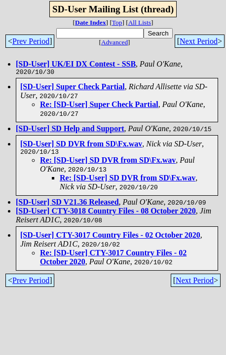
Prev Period (30, 41)
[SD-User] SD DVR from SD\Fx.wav (81, 145)
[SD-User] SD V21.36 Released (67, 205)
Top (117, 22)
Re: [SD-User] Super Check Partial (99, 106)
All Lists (139, 22)
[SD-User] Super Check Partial (72, 88)
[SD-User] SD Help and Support (70, 130)
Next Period (199, 41)
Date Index (90, 22)
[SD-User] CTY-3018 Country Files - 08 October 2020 (106, 214)
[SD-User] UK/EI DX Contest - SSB (76, 64)
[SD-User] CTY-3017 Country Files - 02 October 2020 (110, 238)
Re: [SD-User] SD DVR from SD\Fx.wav (108, 163)
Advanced (114, 42)
